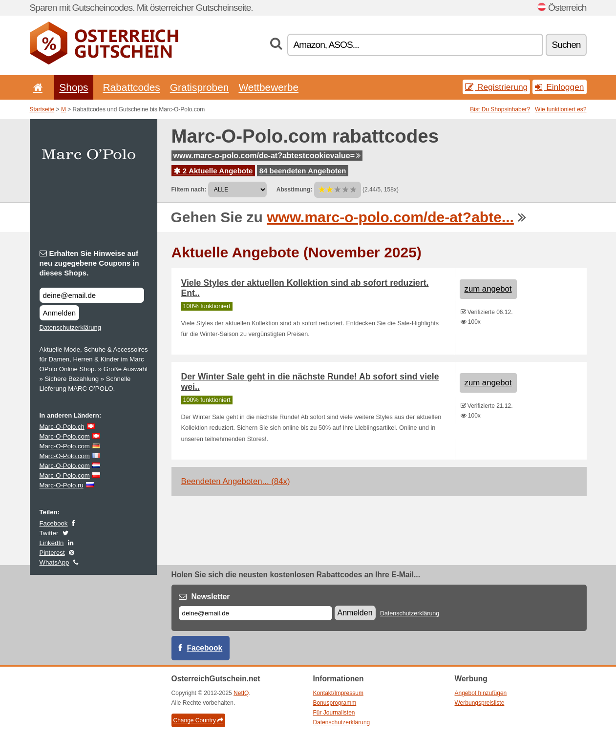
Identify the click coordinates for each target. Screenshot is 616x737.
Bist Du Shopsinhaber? (500, 109)
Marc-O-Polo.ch (62, 426)
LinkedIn (52, 543)
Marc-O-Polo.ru (62, 485)
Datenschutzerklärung (70, 327)
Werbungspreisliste (480, 702)
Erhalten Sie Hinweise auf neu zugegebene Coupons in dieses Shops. (89, 263)
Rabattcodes (131, 87)
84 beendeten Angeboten (302, 171)
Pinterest (52, 552)
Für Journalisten (334, 712)
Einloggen (559, 87)
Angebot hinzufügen (481, 693)
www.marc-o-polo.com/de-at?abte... (390, 217)
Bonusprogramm (335, 702)
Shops (73, 87)
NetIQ (241, 693)
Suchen (566, 45)
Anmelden (59, 313)
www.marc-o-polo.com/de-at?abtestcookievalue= (267, 155)
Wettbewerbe (268, 87)
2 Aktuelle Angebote (213, 171)
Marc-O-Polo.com (65, 436)
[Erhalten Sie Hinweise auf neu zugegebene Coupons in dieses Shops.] (92, 295)
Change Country (198, 720)
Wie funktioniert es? (560, 109)
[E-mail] (255, 613)
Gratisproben (199, 87)
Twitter (49, 533)
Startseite (42, 109)
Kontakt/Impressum (338, 693)
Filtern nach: (189, 189)
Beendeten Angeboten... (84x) (235, 481)
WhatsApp (54, 562)
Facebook (54, 523)
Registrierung (496, 87)
